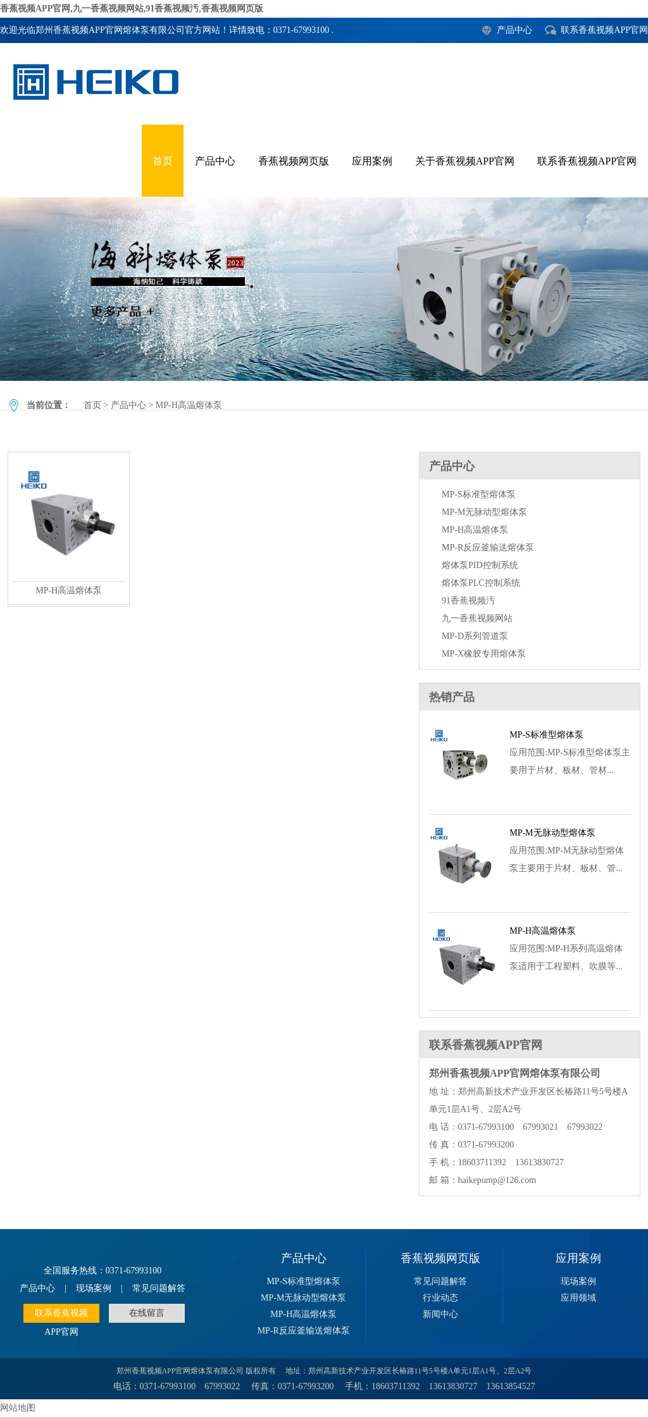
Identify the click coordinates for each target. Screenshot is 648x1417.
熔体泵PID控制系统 (480, 565)
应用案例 (372, 161)
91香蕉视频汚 (468, 600)
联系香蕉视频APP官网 (604, 30)
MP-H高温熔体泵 (324, 289)
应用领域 (578, 1298)
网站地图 (17, 1408)
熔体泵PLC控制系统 (481, 583)
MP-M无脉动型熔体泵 (484, 512)
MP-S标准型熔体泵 (479, 494)
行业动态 (440, 1298)
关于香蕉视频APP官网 (464, 161)
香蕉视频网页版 (293, 161)
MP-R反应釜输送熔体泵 (488, 547)
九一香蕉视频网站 (477, 618)
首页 (163, 161)
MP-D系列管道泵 (475, 636)
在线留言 (147, 1313)
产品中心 (514, 30)
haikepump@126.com (497, 1180)
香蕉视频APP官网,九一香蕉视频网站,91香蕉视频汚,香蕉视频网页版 (131, 8)
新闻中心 (440, 1314)
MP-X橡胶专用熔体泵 (484, 654)
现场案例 (93, 1288)
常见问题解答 (158, 1288)
